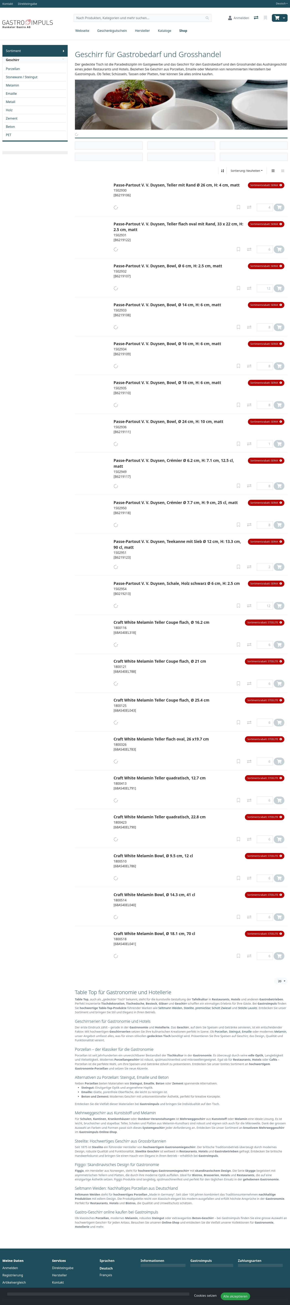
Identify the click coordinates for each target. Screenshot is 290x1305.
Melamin (12, 85)
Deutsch (281, 3)
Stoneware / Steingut (21, 77)
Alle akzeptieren (235, 1296)
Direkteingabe (63, 1268)
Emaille (11, 93)
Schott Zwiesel (221, 1008)
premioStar (202, 1008)
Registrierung (12, 1275)
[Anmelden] (239, 18)
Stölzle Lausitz (247, 1008)
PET (8, 135)
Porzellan (13, 69)
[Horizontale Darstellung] (283, 170)
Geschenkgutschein (112, 30)
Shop (183, 30)
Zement (12, 118)
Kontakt (58, 1282)
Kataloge (164, 30)
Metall (10, 102)
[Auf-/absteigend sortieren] (222, 170)
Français (105, 1275)
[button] (266, 185)
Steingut (234, 1031)
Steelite (189, 1008)
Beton (10, 126)
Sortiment (13, 51)
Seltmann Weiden (170, 1008)
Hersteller (142, 30)
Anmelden (10, 1268)
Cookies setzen (205, 1295)
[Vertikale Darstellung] (273, 170)
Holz (9, 110)
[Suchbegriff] (138, 18)
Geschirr (35, 59)
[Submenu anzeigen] (63, 50)
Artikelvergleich (14, 1282)
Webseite (82, 30)
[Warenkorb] (276, 18)
